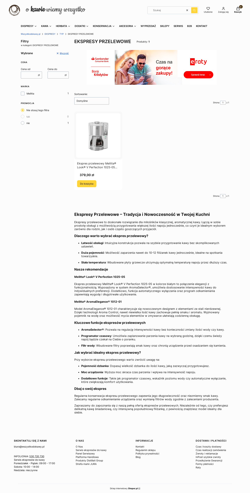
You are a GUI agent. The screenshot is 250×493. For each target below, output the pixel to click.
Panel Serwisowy (85, 453)
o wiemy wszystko (55, 9)
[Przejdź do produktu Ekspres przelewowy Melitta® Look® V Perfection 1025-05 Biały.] (98, 135)
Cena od (25, 69)
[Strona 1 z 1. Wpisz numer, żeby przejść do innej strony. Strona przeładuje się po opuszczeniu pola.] (223, 103)
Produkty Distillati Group (89, 460)
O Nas (79, 446)
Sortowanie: (81, 94)
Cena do (52, 69)
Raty (198, 467)
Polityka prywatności (147, 453)
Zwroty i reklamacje (207, 453)
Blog (138, 456)
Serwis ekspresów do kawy (29, 459)
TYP (62, 34)
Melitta (30, 93)
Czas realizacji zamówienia (211, 450)
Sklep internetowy (124, 488)
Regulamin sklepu (146, 450)
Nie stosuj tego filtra (37, 110)
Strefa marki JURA (86, 463)
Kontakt (140, 446)
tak (28, 116)
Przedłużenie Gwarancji (209, 460)
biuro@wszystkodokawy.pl (29, 446)
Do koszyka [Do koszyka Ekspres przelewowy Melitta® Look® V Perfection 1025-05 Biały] (86, 183)
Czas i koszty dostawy (208, 446)
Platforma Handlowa (87, 456)
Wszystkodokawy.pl (30, 34)
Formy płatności (205, 463)
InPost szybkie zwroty (208, 456)
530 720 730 (36, 456)
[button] (194, 10)
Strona (216, 102)
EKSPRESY (50, 34)
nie (28, 123)
